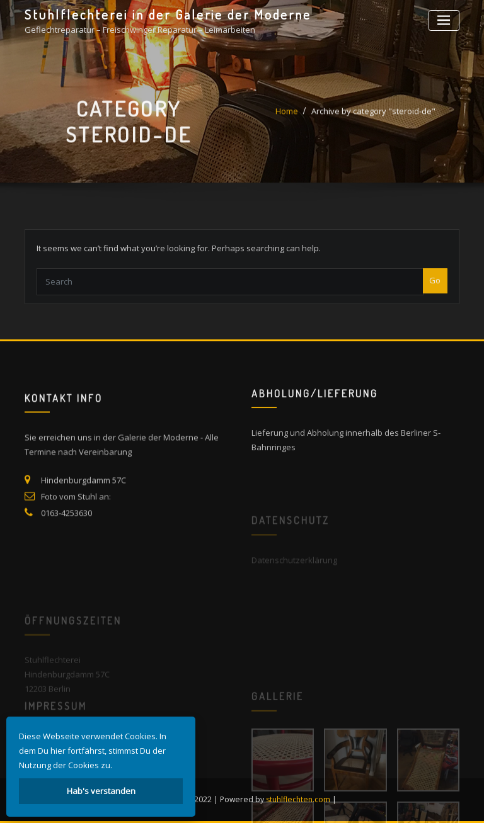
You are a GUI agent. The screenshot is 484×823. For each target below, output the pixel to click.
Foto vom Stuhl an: (76, 512)
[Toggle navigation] (444, 20)
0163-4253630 (66, 528)
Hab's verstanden (101, 791)
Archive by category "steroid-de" (373, 117)
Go (435, 289)
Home (286, 117)
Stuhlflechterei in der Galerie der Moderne (168, 14)
